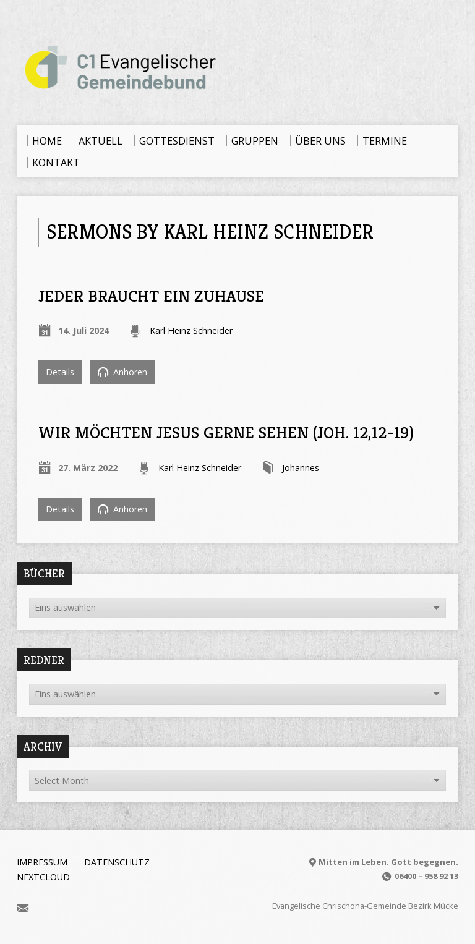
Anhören (122, 372)
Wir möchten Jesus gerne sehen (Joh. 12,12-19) (226, 432)
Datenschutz (117, 862)
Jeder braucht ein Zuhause (151, 296)
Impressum (42, 862)
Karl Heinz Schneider (191, 330)
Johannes (300, 468)
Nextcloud (43, 877)
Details (60, 372)
